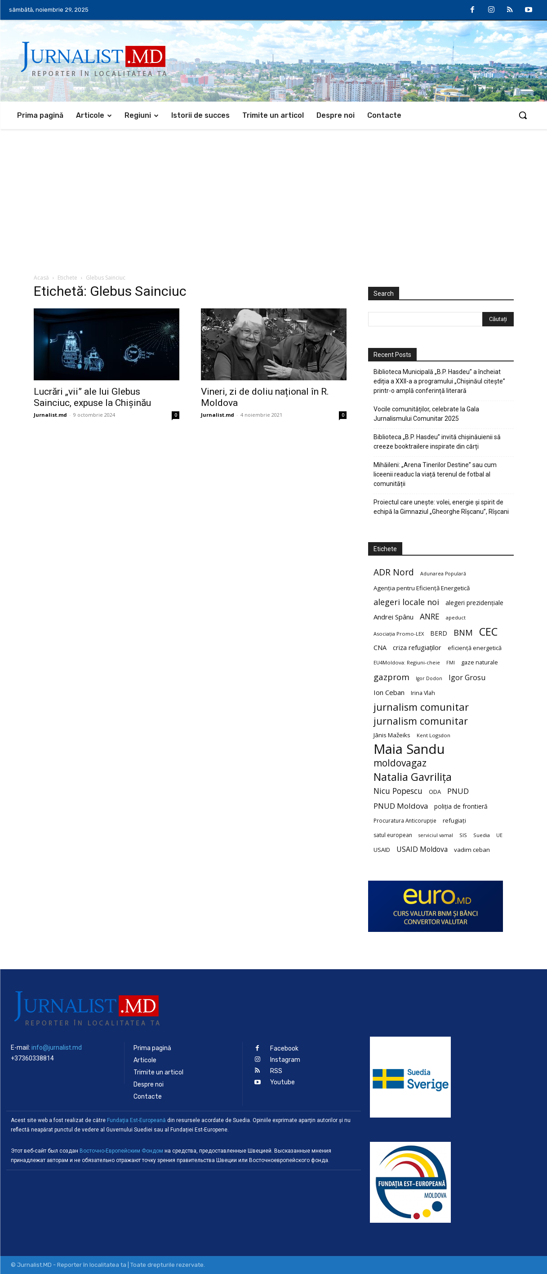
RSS (276, 1071)
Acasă (41, 277)
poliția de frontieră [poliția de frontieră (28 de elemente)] (461, 806)
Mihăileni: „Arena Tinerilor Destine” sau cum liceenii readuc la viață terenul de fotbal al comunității (435, 474)
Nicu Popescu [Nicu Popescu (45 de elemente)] (398, 791)
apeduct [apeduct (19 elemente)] (456, 617)
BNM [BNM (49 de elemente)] (463, 632)
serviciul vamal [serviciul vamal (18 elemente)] (435, 835)
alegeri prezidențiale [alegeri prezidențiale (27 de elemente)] (474, 602)
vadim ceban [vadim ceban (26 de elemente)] (472, 850)
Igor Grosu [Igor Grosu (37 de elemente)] (467, 677)
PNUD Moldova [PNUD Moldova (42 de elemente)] (401, 806)
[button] (522, 115)
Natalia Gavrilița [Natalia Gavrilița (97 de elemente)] (413, 777)
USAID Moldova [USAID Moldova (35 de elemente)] (422, 849)
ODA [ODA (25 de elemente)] (435, 792)
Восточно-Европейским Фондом (121, 1151)
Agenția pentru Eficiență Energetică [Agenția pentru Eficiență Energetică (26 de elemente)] (422, 588)
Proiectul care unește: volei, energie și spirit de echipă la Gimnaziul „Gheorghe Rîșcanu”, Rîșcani (441, 507)
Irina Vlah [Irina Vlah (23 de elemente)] (423, 693)
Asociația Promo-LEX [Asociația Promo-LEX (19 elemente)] (399, 633)
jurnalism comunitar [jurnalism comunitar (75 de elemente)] (421, 721)
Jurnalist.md (50, 414)
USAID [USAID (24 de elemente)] (382, 850)
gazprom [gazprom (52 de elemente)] (391, 677)
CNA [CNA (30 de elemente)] (380, 647)
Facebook (284, 1048)
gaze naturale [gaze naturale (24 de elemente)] (479, 662)
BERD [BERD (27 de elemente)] (438, 633)
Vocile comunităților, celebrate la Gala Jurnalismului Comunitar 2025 (426, 413)
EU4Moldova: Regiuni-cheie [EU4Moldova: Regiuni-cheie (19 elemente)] (407, 662)
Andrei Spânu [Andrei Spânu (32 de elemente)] (394, 616)
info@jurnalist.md (56, 1047)
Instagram (285, 1060)
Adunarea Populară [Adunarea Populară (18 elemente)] (443, 573)
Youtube (282, 1082)
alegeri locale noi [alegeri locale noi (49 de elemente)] (406, 602)
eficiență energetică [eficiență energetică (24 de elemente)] (475, 648)
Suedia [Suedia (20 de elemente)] (481, 835)
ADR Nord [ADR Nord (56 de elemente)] (394, 572)
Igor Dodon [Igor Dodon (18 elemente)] (429, 678)
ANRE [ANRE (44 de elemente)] (430, 616)
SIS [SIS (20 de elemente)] (463, 835)
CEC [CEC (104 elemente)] (488, 631)
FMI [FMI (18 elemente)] (450, 662)
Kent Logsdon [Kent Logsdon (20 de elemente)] (433, 735)
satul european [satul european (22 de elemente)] (393, 835)
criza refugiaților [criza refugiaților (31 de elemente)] (417, 647)
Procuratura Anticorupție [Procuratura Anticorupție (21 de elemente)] (405, 820)
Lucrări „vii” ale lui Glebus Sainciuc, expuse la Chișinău (92, 397)
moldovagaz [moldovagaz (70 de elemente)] (400, 763)
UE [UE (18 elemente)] (499, 835)
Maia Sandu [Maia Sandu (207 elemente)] (409, 749)
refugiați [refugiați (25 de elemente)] (454, 820)
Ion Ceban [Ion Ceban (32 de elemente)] (389, 692)
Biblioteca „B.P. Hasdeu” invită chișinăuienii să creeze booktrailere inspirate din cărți (437, 441)
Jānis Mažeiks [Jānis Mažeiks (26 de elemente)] (392, 735)
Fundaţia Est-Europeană (136, 1120)
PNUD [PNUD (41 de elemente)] (458, 791)
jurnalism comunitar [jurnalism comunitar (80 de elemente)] (421, 707)
